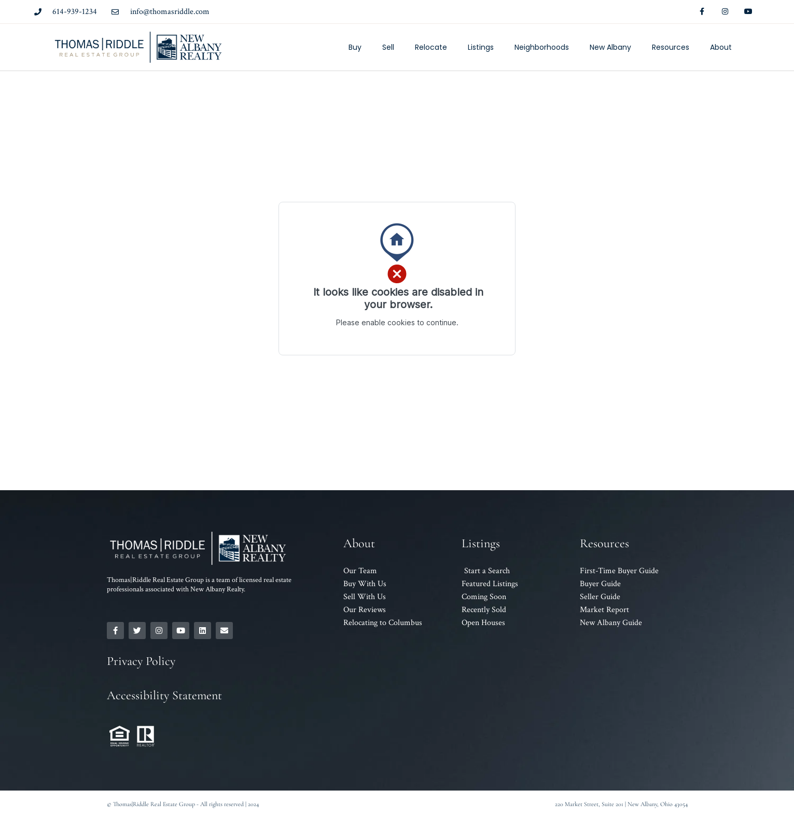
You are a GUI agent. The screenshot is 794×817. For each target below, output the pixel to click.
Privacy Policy (141, 661)
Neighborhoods (541, 47)
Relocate (431, 47)
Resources (670, 47)
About (721, 47)
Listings (481, 47)
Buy (355, 47)
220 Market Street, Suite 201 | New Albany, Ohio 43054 (621, 804)
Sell (388, 47)
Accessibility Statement (164, 695)
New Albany (610, 47)
